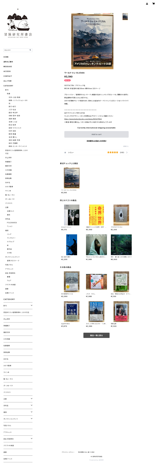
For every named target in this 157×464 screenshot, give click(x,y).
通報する (126, 146)
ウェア (9, 280)
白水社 (7, 182)
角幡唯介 (8, 162)
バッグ (9, 234)
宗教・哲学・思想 (14, 116)
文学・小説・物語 (14, 97)
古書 (7, 207)
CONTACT (7, 76)
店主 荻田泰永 (10, 273)
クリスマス (8, 203)
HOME (6, 57)
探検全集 (8, 178)
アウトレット (9, 269)
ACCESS (7, 71)
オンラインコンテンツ (12, 257)
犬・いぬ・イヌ (10, 199)
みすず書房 (9, 187)
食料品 (9, 249)
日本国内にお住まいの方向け (96, 141)
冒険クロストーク (13, 261)
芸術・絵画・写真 (14, 140)
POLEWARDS (12, 223)
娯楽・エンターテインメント (18, 146)
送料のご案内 (8, 62)
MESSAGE (7, 66)
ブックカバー (11, 238)
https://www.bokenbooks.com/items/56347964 (83, 119)
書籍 (8, 277)
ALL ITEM (7, 81)
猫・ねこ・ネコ (10, 195)
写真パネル (9, 265)
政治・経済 (12, 125)
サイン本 (8, 191)
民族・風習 (12, 119)
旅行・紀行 (12, 106)
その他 (9, 253)
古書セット (10, 211)
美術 (8, 215)
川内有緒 (8, 170)
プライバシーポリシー (68, 452)
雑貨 (7, 230)
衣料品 (7, 219)
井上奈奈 (8, 157)
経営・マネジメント (15, 128)
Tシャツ (9, 226)
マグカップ (10, 242)
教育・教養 (12, 134)
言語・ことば (13, 122)
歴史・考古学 (13, 113)
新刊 (7, 90)
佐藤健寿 (8, 174)
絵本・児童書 (13, 143)
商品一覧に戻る (96, 335)
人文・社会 (12, 109)
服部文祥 (8, 166)
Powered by (96, 460)
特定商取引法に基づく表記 (86, 452)
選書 (7, 289)
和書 (8, 94)
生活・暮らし (13, 137)
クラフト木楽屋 (10, 285)
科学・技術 (12, 131)
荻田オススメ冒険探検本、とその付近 (16, 312)
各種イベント (9, 293)
